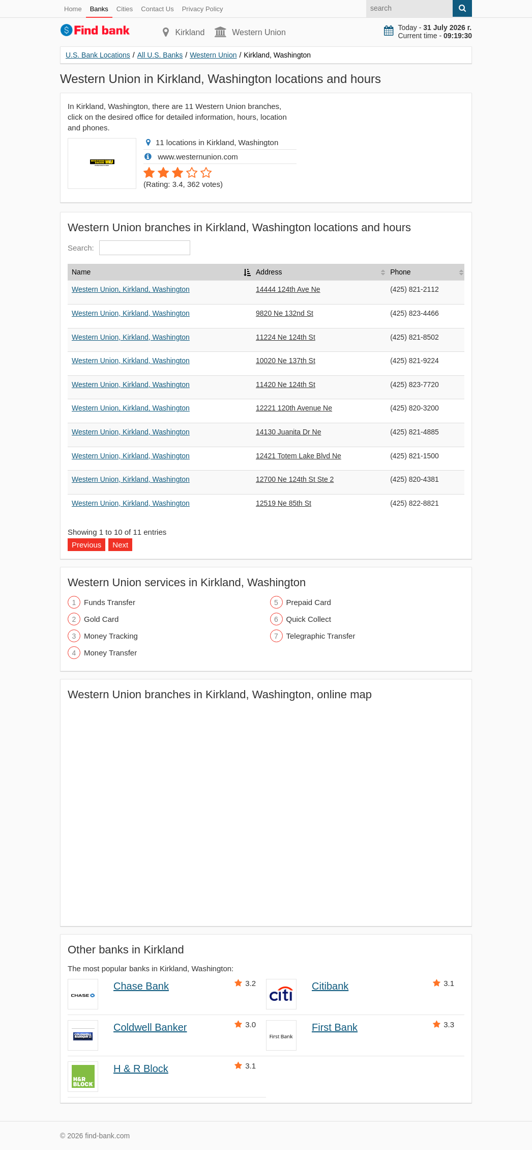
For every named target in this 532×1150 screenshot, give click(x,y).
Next (120, 544)
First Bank (335, 1027)
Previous (86, 544)
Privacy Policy (202, 9)
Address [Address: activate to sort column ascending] (269, 272)
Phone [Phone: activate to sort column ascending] (400, 272)
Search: (129, 247)
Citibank (330, 986)
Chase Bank (141, 986)
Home (73, 9)
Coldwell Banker (150, 1027)
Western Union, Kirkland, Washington (131, 289)
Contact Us (157, 9)
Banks (99, 9)
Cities (124, 9)
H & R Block (140, 1068)
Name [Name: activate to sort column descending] (81, 272)
